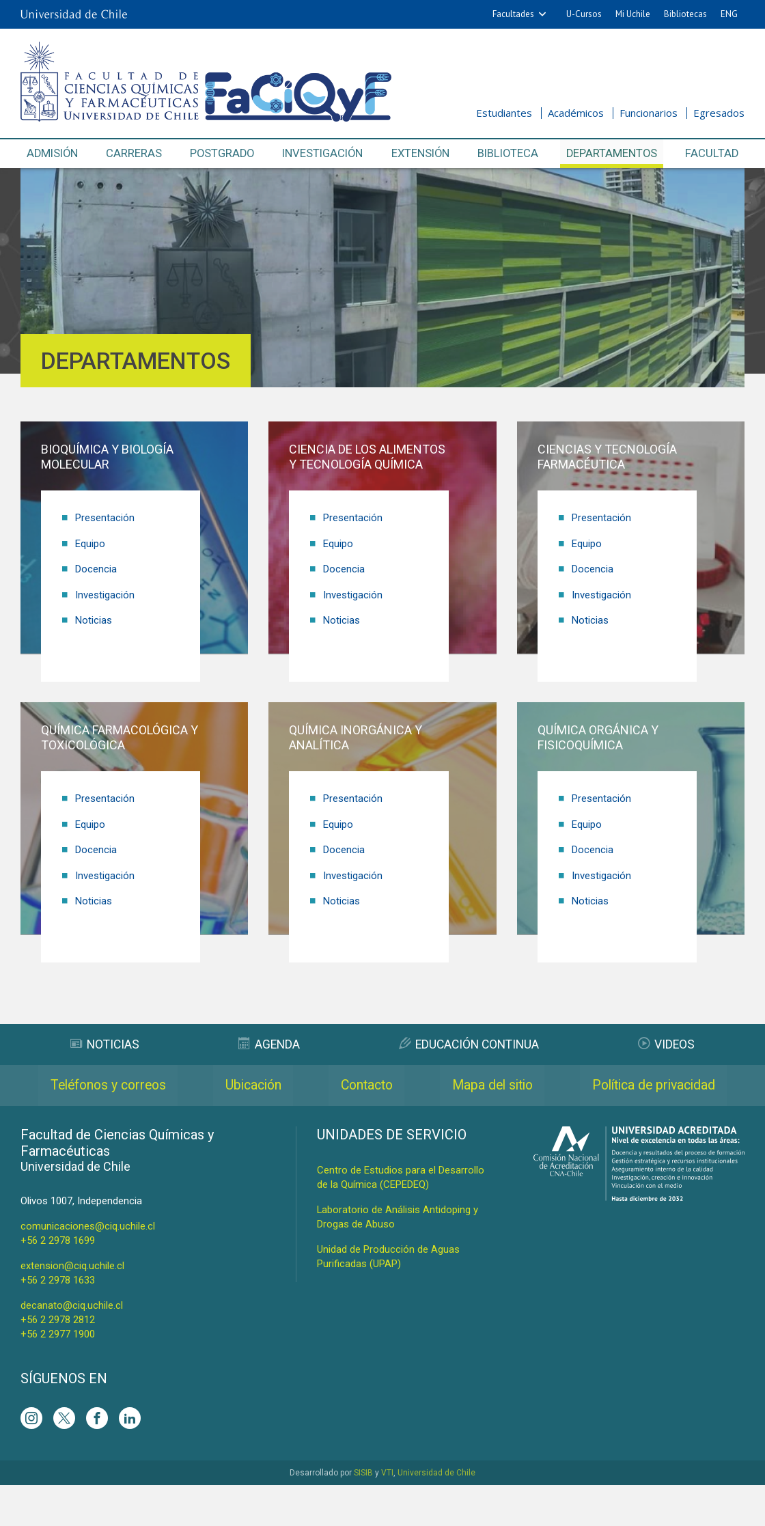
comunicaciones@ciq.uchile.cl (87, 1267)
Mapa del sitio (652, 1085)
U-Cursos (584, 14)
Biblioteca (508, 154)
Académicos (576, 113)
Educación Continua (469, 1044)
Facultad (711, 154)
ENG (729, 14)
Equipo (90, 543)
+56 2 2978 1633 (57, 1321)
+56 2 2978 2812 (57, 1361)
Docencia (96, 568)
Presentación (105, 518)
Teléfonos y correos (132, 1085)
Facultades (513, 14)
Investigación (323, 154)
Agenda (268, 1044)
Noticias (93, 619)
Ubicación (322, 1085)
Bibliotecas (685, 14)
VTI (387, 1513)
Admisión (54, 154)
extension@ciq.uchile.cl (72, 1307)
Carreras (135, 154)
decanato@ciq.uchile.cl (71, 1346)
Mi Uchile (632, 14)
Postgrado (222, 154)
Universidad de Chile (436, 1513)
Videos (667, 1044)
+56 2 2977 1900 (57, 1375)
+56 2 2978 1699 (57, 1281)
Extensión (421, 154)
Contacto (481, 1085)
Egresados (719, 113)
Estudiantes (504, 113)
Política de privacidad (383, 1126)
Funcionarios (649, 113)
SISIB (363, 1513)
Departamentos (612, 154)
